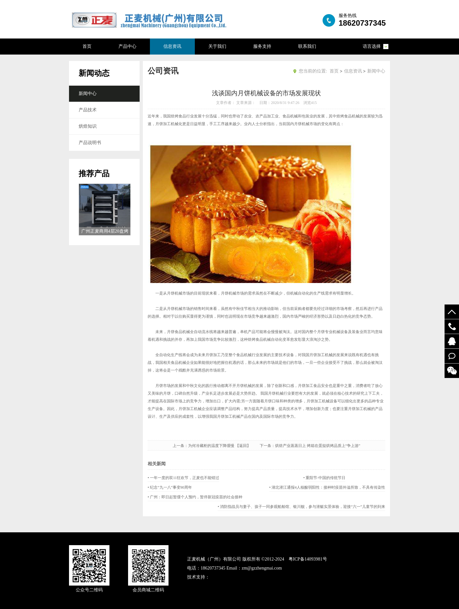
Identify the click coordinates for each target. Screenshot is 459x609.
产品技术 (88, 109)
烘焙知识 (88, 126)
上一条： (180, 445)
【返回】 (246, 445)
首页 (86, 46)
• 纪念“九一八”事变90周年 (170, 487)
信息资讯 (172, 46)
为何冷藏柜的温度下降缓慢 (211, 445)
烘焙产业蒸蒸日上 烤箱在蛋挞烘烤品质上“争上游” (317, 445)
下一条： (267, 445)
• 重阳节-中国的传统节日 (324, 478)
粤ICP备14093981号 (308, 559)
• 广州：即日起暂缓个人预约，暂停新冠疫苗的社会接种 (195, 497)
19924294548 (452, 326)
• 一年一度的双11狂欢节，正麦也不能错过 (183, 478)
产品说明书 (90, 142)
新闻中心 (88, 93)
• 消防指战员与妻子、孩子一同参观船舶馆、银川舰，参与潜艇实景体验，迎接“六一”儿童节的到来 (301, 506)
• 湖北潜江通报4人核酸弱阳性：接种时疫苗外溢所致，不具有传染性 (327, 487)
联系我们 (307, 46)
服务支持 (262, 46)
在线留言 (452, 356)
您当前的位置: (313, 71)
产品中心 (127, 46)
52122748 (452, 341)
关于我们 (217, 46)
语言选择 (372, 46)
